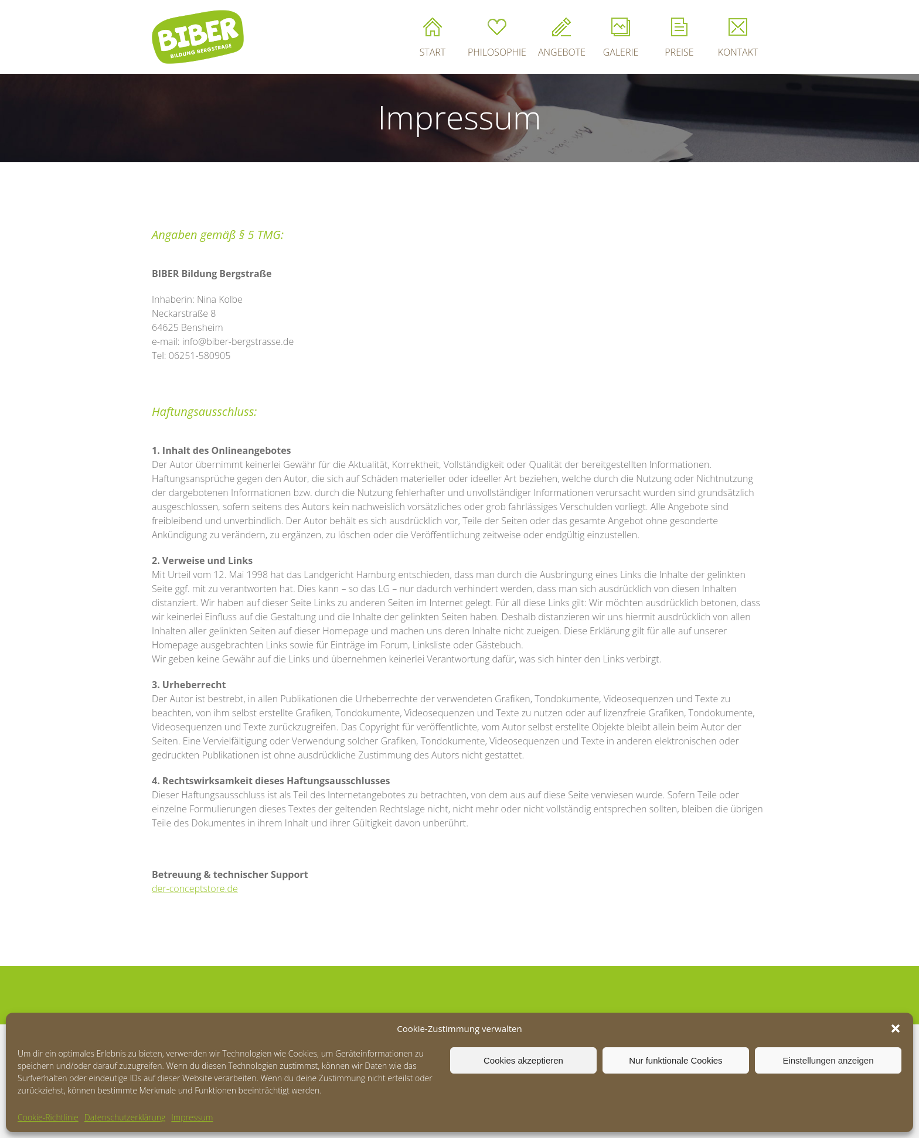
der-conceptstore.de (195, 888)
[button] (895, 1028)
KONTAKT (738, 38)
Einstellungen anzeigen (827, 1060)
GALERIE (621, 38)
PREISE (679, 38)
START (433, 38)
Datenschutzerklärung (125, 1117)
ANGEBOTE (562, 38)
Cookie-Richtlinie (48, 1117)
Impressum (192, 1117)
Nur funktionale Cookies (675, 1060)
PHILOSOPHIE (497, 38)
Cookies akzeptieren (523, 1060)
